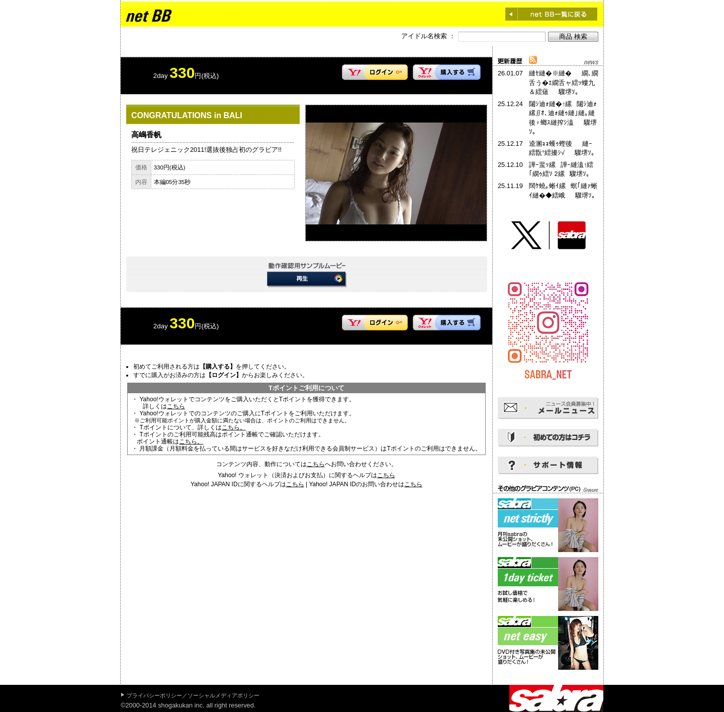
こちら (176, 406)
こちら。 (234, 427)
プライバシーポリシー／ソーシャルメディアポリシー (193, 695)
